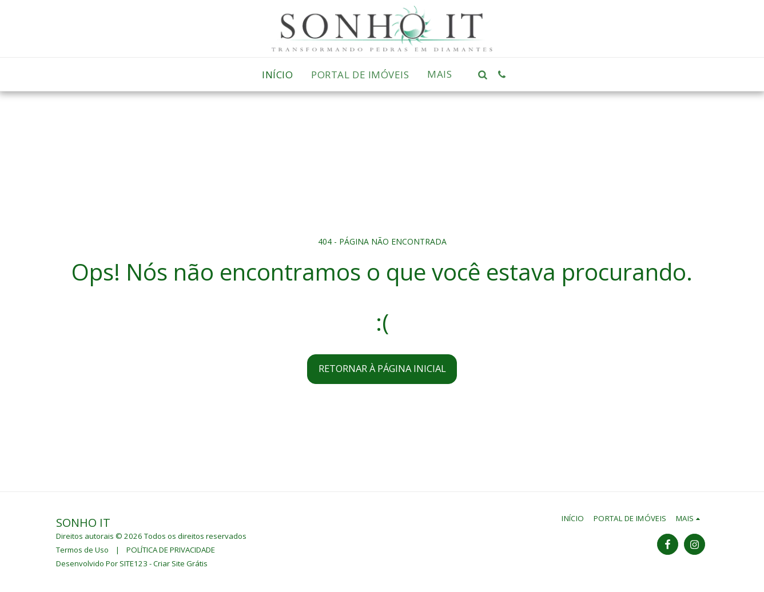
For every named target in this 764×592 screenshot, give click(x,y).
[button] (483, 74)
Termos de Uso (82, 550)
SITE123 (134, 563)
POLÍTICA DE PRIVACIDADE (170, 550)
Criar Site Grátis (180, 563)
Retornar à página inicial (382, 368)
